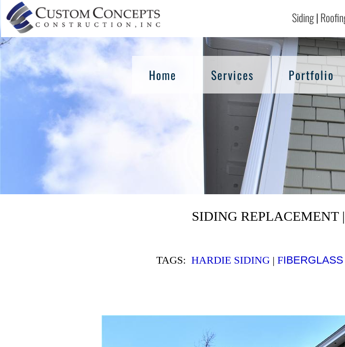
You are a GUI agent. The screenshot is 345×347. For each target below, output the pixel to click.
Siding (303, 17)
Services (232, 74)
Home (162, 74)
